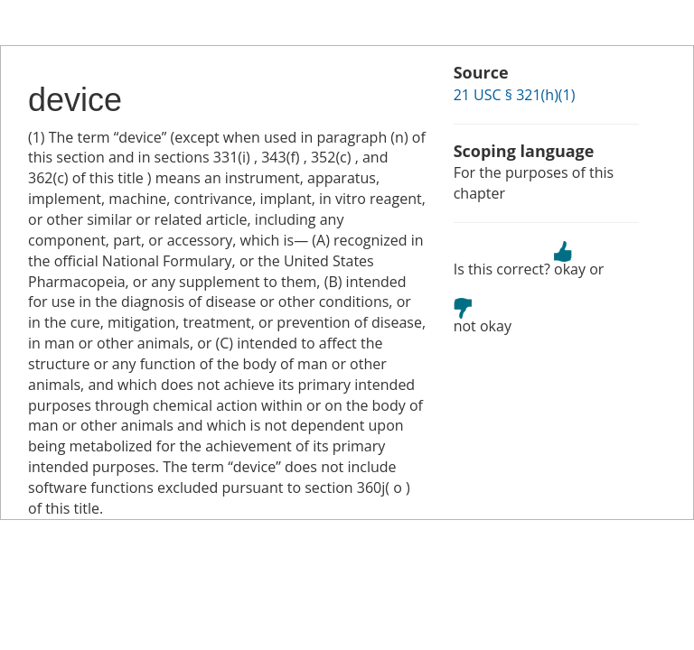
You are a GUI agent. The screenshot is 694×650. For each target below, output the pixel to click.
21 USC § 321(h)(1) (515, 95)
